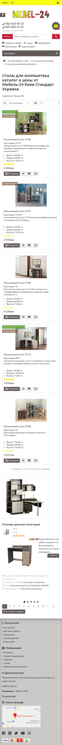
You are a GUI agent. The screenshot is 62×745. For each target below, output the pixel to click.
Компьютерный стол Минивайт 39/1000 (30, 585)
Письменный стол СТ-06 (17, 139)
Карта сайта (8, 641)
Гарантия (7, 659)
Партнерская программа (14, 666)
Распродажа (9, 46)
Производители (10, 638)
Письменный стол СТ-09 (17, 282)
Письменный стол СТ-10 (17, 354)
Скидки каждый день (13, 656)
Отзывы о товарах (12, 43)
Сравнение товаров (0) (13, 96)
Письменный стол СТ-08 (17, 426)
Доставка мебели (11, 631)
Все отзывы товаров (14, 611)
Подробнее (53, 555)
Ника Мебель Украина (31, 589)
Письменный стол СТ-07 (17, 211)
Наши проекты (27, 46)
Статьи (6, 663)
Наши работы (42, 43)
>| (53, 606)
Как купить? (8, 627)
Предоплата (8, 634)
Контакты (7, 652)
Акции (28, 43)
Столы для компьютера (33, 582)
